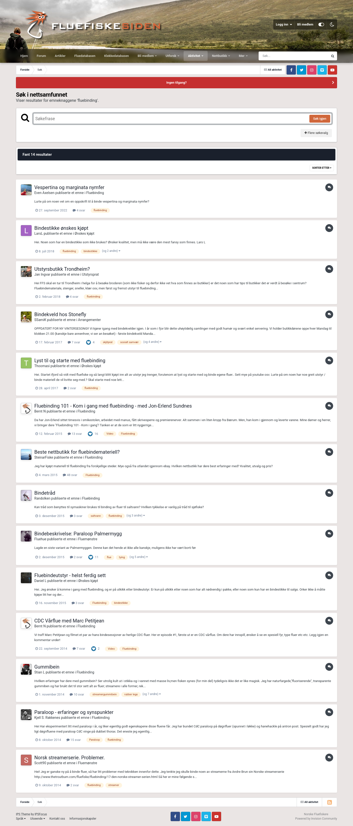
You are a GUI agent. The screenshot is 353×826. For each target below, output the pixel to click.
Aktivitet (194, 56)
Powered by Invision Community (316, 818)
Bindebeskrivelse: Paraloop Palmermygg (78, 534)
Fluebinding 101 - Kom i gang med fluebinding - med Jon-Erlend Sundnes (113, 406)
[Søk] (282, 56)
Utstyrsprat (90, 274)
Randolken (42, 498)
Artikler (60, 56)
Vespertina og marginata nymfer (69, 187)
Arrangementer (89, 320)
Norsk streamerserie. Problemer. (69, 758)
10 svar (77, 694)
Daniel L (40, 581)
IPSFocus (41, 814)
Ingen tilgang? (176, 82)
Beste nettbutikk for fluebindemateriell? (77, 452)
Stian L (39, 672)
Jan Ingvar (42, 274)
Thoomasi (42, 366)
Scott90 (40, 763)
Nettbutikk (220, 56)
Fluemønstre (87, 539)
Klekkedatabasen (116, 56)
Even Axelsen (44, 193)
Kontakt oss (57, 818)
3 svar (76, 516)
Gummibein (46, 667)
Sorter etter (321, 168)
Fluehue (40, 539)
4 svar (79, 210)
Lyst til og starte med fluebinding (69, 360)
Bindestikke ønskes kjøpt (61, 228)
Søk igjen (319, 118)
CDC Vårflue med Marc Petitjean (69, 621)
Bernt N (40, 411)
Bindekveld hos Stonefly (60, 314)
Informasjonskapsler (82, 818)
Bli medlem (305, 24)
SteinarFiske (43, 457)
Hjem (24, 56)
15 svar (73, 740)
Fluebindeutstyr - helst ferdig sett (70, 575)
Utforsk (171, 56)
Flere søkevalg (316, 133)
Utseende (37, 818)
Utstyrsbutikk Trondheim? (62, 269)
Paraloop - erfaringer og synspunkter (73, 712)
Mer (242, 56)
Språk (21, 818)
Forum (41, 56)
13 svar (75, 434)
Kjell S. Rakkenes (47, 718)
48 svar (70, 475)
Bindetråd (44, 493)
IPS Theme (23, 814)
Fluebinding (95, 193)
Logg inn (284, 24)
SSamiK (40, 320)
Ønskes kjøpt (84, 233)
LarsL (38, 233)
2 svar (69, 388)
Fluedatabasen (84, 56)
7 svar (74, 342)
